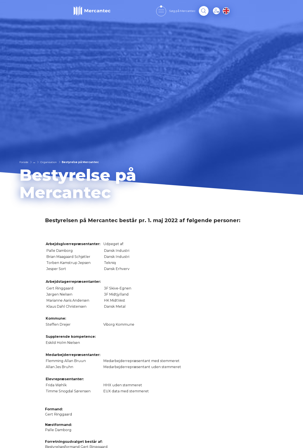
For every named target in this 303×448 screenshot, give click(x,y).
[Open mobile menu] (161, 10)
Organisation (48, 162)
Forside (23, 162)
